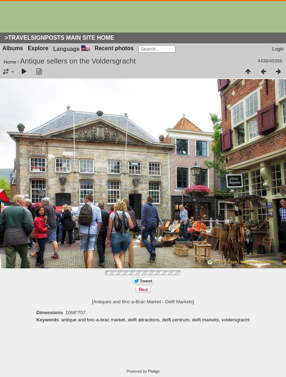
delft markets (205, 319)
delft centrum (175, 319)
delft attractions (144, 319)
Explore (38, 48)
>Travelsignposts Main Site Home (59, 38)
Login (278, 49)
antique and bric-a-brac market (93, 319)
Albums (13, 48)
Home (10, 62)
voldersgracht (235, 319)
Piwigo (154, 371)
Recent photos (114, 48)
